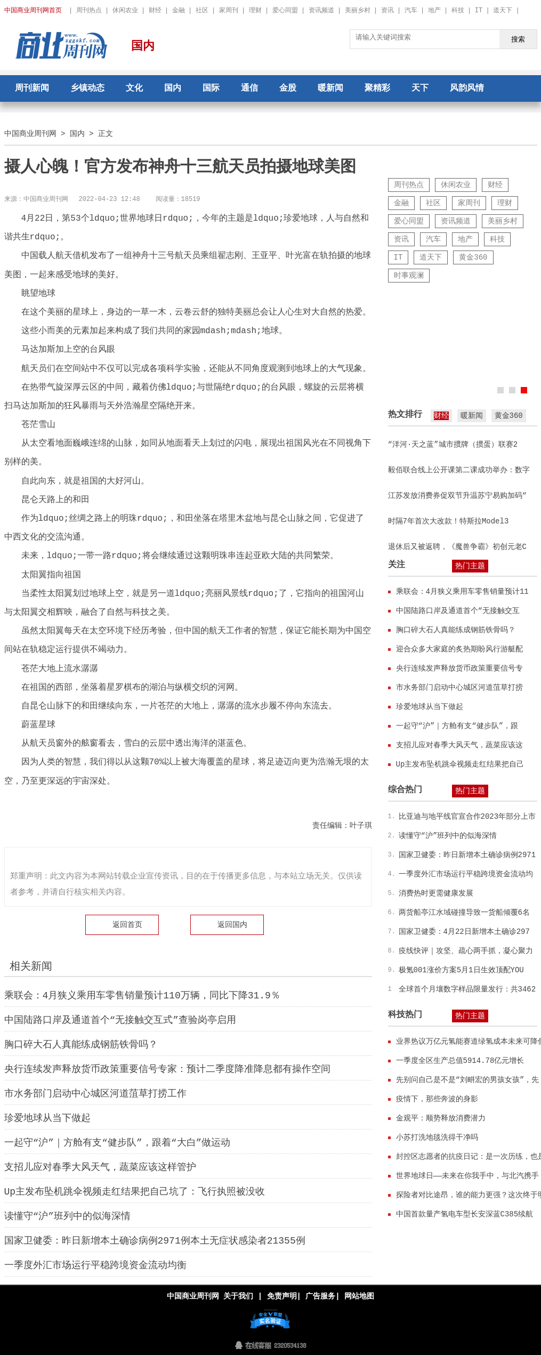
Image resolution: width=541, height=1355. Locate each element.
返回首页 (127, 925)
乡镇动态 (87, 88)
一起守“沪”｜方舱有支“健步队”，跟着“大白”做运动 (117, 1142)
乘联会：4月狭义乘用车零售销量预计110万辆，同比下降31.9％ (142, 995)
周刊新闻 (32, 88)
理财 (255, 10)
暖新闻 (330, 88)
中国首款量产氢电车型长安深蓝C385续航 (465, 1214)
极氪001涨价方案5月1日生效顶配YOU (461, 970)
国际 (211, 88)
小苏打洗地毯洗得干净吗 (437, 1137)
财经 (155, 10)
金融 (178, 10)
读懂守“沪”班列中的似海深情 (67, 1216)
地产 (434, 10)
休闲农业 (125, 10)
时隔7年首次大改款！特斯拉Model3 (448, 521)
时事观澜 (409, 275)
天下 (420, 88)
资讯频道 (321, 10)
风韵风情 (467, 88)
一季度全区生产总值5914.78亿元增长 (460, 1060)
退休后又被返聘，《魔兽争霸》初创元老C (457, 547)
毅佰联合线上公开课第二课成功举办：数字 (459, 470)
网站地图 (359, 1296)
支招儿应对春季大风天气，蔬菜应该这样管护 (100, 1167)
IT (478, 10)
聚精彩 (377, 88)
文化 (134, 88)
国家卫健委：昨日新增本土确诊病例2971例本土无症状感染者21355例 (154, 1241)
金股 (287, 88)
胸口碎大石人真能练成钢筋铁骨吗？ (81, 1044)
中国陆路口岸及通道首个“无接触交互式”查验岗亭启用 (120, 1020)
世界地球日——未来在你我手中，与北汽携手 (467, 1176)
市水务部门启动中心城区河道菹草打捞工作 (95, 1093)
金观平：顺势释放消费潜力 (441, 1118)
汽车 (411, 10)
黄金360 (473, 257)
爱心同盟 (285, 10)
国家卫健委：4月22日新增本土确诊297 (464, 931)
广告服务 (320, 1296)
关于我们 (238, 1296)
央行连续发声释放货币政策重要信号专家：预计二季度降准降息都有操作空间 (167, 1069)
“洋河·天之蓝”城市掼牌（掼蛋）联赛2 (453, 444)
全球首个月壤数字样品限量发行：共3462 (467, 989)
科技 (457, 10)
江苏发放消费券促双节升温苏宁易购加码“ (457, 495)
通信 (249, 88)
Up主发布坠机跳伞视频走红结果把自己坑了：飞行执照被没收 (134, 1191)
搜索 (518, 39)
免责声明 (281, 1296)
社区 (202, 10)
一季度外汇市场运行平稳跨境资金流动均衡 (95, 1265)
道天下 (502, 10)
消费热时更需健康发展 (436, 893)
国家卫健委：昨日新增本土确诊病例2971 (467, 855)
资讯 (387, 10)
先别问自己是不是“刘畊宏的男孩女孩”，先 (467, 1080)
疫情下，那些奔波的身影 (437, 1099)
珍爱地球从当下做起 (47, 1118)
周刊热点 (89, 10)
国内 (143, 46)
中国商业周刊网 (30, 133)
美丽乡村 (357, 10)
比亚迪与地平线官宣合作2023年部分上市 (467, 816)
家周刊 (228, 10)
